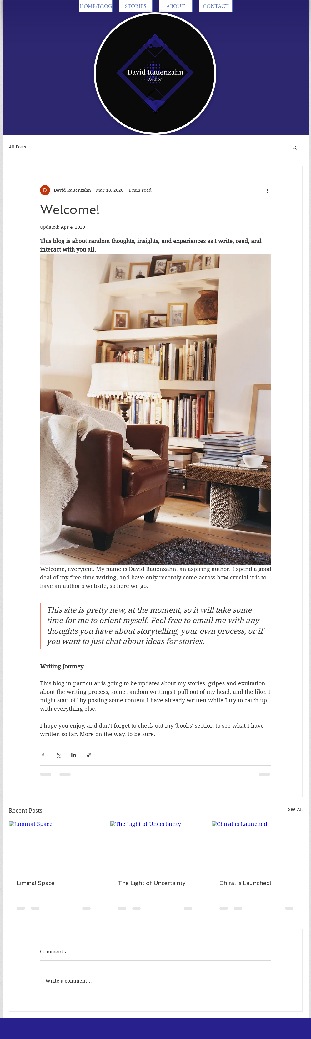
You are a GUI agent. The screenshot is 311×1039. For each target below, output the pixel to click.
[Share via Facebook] (43, 755)
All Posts (17, 147)
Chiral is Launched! (245, 883)
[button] (295, 147)
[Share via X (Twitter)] (58, 755)
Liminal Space (35, 883)
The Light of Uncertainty (151, 883)
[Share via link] (89, 755)
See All (295, 809)
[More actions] (267, 190)
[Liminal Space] (54, 846)
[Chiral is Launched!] (257, 846)
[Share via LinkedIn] (74, 755)
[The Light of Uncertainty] (155, 846)
